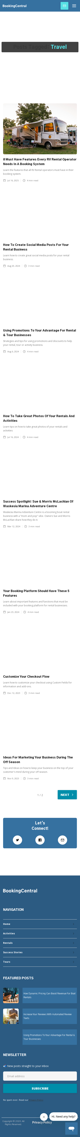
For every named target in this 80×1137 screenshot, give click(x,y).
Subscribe (64, 6)
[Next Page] (67, 794)
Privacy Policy (36, 1099)
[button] (74, 6)
